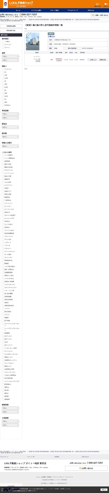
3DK (5, 93)
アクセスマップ (73, 10)
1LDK (6, 78)
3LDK (6, 96)
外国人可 (7, 212)
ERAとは (91, 10)
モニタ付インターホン (11, 354)
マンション (7, 44)
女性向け (7, 227)
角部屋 (6, 396)
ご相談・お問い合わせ (100, 15)
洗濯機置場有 (8, 272)
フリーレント (8, 203)
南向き (6, 393)
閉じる (104, 489)
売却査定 (56, 456)
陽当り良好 (7, 164)
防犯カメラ (7, 366)
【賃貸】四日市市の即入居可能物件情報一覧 (61, 19)
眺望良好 (7, 197)
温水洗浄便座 (8, 299)
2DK (5, 84)
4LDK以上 (7, 105)
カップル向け (8, 224)
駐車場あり (7, 384)
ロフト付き (7, 239)
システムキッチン (9, 284)
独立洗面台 (7, 311)
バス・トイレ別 (9, 290)
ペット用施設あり (9, 158)
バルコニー (7, 248)
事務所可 (7, 179)
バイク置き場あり (9, 266)
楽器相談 (7, 161)
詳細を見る (103, 59)
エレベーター (8, 257)
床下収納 (7, 320)
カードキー (7, 206)
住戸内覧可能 (8, 378)
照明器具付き (8, 260)
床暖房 (6, 317)
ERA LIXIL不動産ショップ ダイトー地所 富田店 (13, 19)
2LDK (6, 87)
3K (5, 90)
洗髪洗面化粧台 (9, 305)
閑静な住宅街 (8, 167)
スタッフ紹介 (54, 10)
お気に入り (92, 59)
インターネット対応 (10, 348)
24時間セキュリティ (10, 360)
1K (5, 72)
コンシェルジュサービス (11, 381)
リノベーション (9, 173)
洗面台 (6, 302)
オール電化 (7, 254)
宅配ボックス (8, 357)
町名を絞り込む (11, 30)
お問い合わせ (85, 456)
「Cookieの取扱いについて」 (19, 490)
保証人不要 (7, 176)
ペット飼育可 (8, 155)
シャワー (7, 308)
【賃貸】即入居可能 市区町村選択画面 (38, 19)
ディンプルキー (9, 363)
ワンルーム (7, 69)
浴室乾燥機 (7, 296)
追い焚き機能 (8, 293)
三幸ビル (51, 36)
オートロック (8, 351)
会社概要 (43, 477)
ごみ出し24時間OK (10, 375)
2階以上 (6, 387)
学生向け (7, 221)
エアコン (7, 314)
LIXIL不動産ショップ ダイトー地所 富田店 (25, 463)
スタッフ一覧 (30, 456)
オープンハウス (9, 209)
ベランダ (7, 245)
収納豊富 (7, 333)
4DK (5, 102)
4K (5, 99)
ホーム (18, 10)
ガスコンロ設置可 (9, 215)
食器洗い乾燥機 (9, 281)
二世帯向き (7, 200)
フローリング (8, 236)
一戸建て (7, 41)
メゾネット (7, 242)
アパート (7, 47)
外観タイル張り (9, 275)
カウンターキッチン (10, 287)
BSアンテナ (8, 339)
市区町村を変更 (11, 26)
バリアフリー (8, 185)
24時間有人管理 (9, 369)
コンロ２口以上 (9, 278)
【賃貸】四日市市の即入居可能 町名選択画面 (87, 19)
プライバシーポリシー (58, 477)
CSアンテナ (8, 336)
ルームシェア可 (9, 218)
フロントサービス (9, 372)
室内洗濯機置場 (9, 233)
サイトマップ (69, 477)
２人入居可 (7, 182)
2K (5, 81)
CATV (6, 342)
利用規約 (49, 477)
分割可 (6, 188)
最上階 (6, 390)
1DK (5, 75)
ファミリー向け (9, 230)
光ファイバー (8, 345)
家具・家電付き (9, 269)
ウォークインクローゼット (11, 324)
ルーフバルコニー (9, 251)
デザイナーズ (8, 170)
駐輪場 (6, 263)
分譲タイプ (7, 191)
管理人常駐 (7, 194)
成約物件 (7, 399)
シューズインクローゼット (11, 328)
